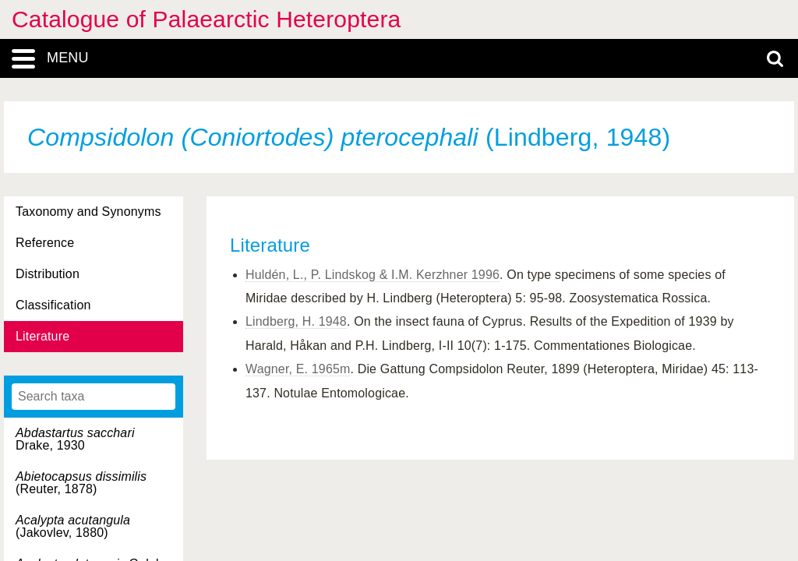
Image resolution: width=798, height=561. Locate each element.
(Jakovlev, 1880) (73, 526)
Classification (53, 305)
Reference (45, 242)
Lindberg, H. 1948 (296, 321)
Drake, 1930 (75, 439)
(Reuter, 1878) (81, 483)
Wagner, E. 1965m (297, 369)
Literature (42, 336)
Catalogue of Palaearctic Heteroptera (206, 19)
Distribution (47, 273)
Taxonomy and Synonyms (88, 211)
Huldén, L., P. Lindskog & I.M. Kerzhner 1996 (372, 274)
